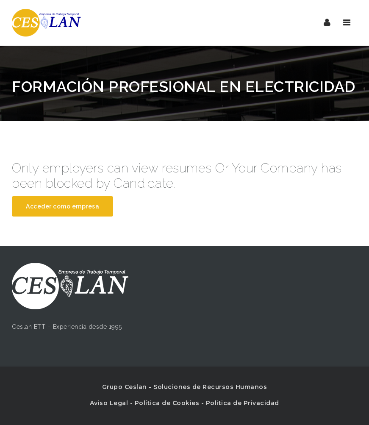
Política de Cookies (167, 403)
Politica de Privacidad (242, 403)
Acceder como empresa (62, 206)
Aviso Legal (109, 403)
